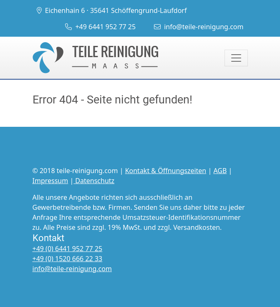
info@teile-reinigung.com (198, 26)
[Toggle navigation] (236, 58)
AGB (220, 170)
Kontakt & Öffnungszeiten (166, 170)
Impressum (50, 180)
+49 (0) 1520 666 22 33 (68, 258)
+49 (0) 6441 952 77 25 (68, 248)
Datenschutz (93, 180)
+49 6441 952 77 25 (100, 26)
